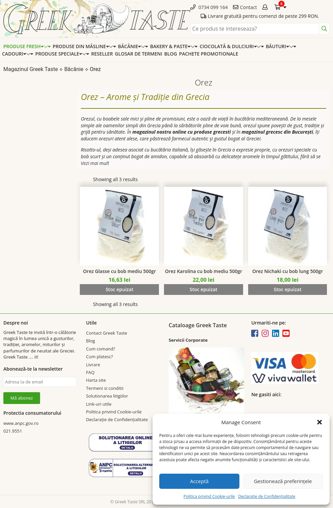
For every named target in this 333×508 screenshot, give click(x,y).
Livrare (93, 365)
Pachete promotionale (208, 53)
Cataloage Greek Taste (198, 325)
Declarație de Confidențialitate (266, 496)
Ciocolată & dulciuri (228, 46)
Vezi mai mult (95, 163)
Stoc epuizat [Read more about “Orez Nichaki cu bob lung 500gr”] (287, 289)
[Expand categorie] (47, 46)
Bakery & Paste (170, 46)
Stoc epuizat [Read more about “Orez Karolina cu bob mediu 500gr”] (203, 289)
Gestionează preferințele (283, 481)
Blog (170, 53)
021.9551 (12, 431)
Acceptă (199, 481)
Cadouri (14, 53)
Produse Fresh (23, 46)
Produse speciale (58, 53)
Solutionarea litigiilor (107, 396)
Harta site (96, 380)
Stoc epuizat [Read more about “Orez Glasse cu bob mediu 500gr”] (119, 289)
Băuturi (277, 46)
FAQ (90, 372)
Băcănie (129, 46)
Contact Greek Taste (106, 333)
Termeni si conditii (104, 388)
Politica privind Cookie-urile (209, 496)
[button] (319, 422)
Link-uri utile (98, 404)
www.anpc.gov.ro (20, 423)
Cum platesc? (99, 356)
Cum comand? (100, 349)
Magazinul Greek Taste (30, 69)
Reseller (102, 53)
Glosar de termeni (138, 53)
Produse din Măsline (81, 46)
